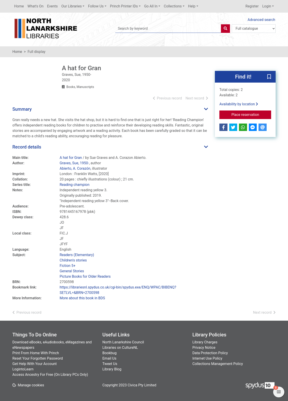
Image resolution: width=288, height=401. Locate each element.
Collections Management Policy (217, 364)
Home (19, 6)
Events (52, 6)
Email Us (109, 358)
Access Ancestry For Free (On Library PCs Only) (50, 374)
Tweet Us (109, 364)
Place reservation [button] (251, 114)
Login (266, 6)
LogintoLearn (23, 369)
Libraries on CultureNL (120, 347)
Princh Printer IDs (124, 6)
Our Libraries (71, 6)
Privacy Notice (203, 347)
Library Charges (204, 342)
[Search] (225, 28)
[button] (269, 77)
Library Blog (111, 369)
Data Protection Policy (210, 353)
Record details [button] (26, 147)
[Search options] (254, 28)
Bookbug (109, 353)
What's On (35, 6)
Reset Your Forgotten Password (37, 358)
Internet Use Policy (207, 358)
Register (252, 6)
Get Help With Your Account (34, 364)
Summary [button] (22, 109)
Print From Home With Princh (35, 353)
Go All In (151, 6)
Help (192, 6)
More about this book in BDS (82, 298)
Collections (173, 6)
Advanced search (261, 20)
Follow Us (96, 6)
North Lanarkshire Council (123, 342)
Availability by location (238, 104)
